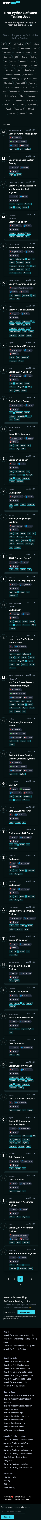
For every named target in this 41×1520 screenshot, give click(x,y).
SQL (27, 236)
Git (16, 149)
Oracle (12, 273)
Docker (18, 321)
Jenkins (25, 207)
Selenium (28, 204)
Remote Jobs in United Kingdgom (17, 1406)
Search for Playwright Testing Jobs (18, 1375)
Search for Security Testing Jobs (17, 1349)
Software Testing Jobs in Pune (16, 1464)
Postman (27, 273)
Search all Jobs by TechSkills (14, 1386)
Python (27, 149)
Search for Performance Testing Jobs (19, 1346)
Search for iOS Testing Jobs (15, 1382)
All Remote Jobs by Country (14, 1430)
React (32, 708)
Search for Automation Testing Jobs (18, 1335)
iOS (11, 149)
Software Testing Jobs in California (18, 1440)
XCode (12, 657)
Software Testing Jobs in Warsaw (17, 1450)
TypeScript (29, 544)
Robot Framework (15, 331)
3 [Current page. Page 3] (20, 1279)
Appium (19, 204)
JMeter (28, 262)
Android (12, 204)
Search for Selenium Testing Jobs (17, 1372)
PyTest (25, 621)
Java (21, 149)
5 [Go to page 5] (31, 1279)
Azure (11, 259)
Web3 (20, 1087)
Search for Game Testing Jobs (16, 1361)
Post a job (7, 1480)
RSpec (11, 175)
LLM (29, 569)
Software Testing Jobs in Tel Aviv (17, 1454)
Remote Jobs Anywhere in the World (18, 1395)
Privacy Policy (9, 1487)
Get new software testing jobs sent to (15, 1507)
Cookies (6, 1484)
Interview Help (9, 1477)
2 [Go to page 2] (14, 1279)
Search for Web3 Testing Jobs (16, 1365)
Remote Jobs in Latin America (16, 1416)
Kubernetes (26, 321)
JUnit (11, 540)
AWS (11, 321)
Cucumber (21, 233)
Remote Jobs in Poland (13, 1420)
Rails (11, 929)
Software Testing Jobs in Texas (16, 1443)
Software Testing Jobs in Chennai (17, 1467)
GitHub (12, 325)
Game (30, 1110)
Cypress (21, 266)
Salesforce (26, 800)
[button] (38, 3)
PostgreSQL (13, 595)
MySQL (24, 664)
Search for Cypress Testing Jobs (17, 1379)
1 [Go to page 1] (8, 1279)
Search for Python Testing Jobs (16, 1368)
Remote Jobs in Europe (13, 1413)
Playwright (13, 266)
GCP (11, 390)
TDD (28, 266)
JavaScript (20, 236)
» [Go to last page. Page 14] (20, 1284)
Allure (17, 540)
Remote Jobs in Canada (13, 1427)
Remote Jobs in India (12, 1409)
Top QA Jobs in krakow (13, 1447)
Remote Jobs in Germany (14, 1423)
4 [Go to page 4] (26, 1279)
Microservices (20, 259)
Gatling (29, 335)
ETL (23, 449)
